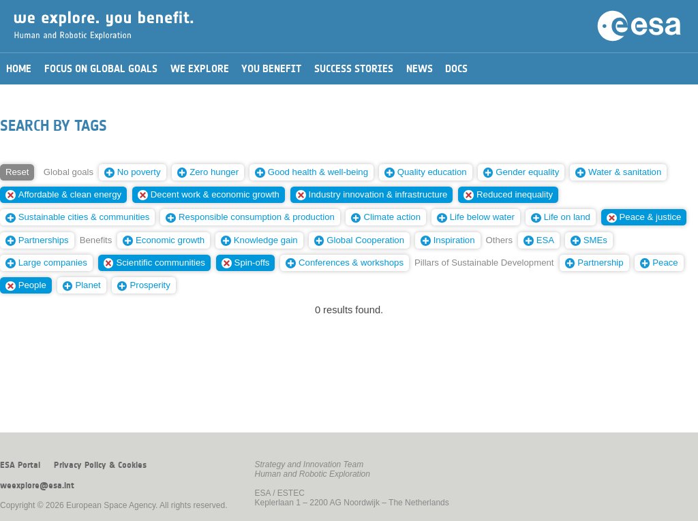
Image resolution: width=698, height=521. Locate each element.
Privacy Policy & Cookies (100, 465)
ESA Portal (20, 465)
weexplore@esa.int (37, 485)
